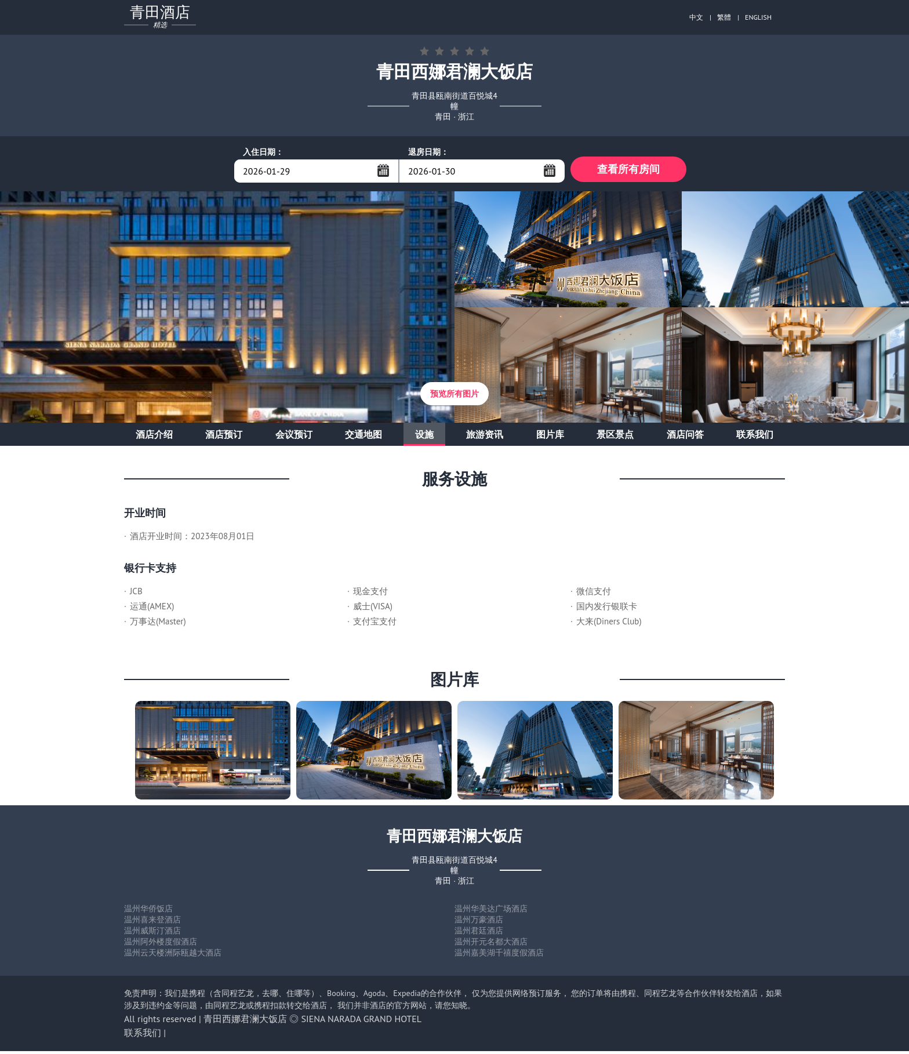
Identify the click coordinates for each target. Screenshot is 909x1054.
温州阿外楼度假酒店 (160, 944)
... (383, 170)
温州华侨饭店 (148, 911)
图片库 (550, 437)
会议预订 (293, 437)
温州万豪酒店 (478, 922)
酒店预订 (223, 437)
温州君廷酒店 (478, 933)
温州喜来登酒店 (152, 922)
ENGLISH (758, 17)
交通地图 (363, 437)
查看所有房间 (628, 170)
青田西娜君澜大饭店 (245, 1021)
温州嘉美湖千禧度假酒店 (499, 955)
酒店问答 (685, 437)
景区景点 (615, 437)
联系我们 (754, 437)
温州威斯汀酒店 (152, 933)
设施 (424, 437)
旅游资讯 (484, 437)
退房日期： (428, 152)
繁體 (724, 17)
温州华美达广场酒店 (491, 911)
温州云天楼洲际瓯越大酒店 (172, 955)
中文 (696, 17)
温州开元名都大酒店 (491, 944)
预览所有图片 (454, 396)
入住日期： (263, 152)
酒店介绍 (154, 437)
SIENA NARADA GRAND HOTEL (361, 1021)
